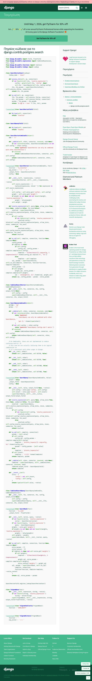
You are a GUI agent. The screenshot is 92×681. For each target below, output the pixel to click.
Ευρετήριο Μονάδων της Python (75, 87)
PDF (64, 170)
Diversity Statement (9, 659)
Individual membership (29, 655)
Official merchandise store (74, 649)
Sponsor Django (72, 643)
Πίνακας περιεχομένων (72, 80)
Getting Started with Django (12, 646)
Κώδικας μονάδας (72, 100)
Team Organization (9, 649)
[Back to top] (88, 677)
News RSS (55, 659)
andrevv (76, 670)
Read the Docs (71, 172)
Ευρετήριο (66, 127)
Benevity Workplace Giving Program (77, 652)
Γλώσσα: (86, 668)
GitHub (54, 643)
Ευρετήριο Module (77, 127)
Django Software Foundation (12, 652)
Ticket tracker (67, 155)
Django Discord (42, 646)
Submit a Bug (27, 649)
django (71, 103)
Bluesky (54, 652)
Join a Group (26, 643)
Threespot (63, 670)
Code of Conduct (9, 655)
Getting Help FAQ (43, 643)
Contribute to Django (29, 646)
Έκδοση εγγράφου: (82, 673)
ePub (67, 170)
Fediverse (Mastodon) (58, 649)
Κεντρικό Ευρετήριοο (71, 84)
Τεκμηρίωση (12, 15)
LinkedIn (54, 655)
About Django (8, 643)
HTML (84, 168)
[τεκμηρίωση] (10, 109)
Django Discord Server (70, 139)
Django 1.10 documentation (73, 97)
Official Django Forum (70, 147)
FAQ (64, 116)
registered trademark (52, 675)
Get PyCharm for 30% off (46, 38)
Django (9, 8)
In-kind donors (38, 669)
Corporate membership (74, 646)
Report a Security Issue (29, 652)
